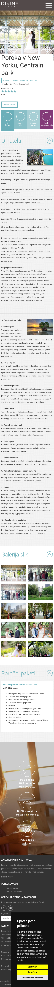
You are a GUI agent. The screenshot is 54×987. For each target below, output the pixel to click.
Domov (15, 80)
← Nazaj (6, 80)
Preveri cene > (9, 104)
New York (33, 80)
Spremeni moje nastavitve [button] (32, 978)
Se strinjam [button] (32, 967)
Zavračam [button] (32, 972)
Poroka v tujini (12, 889)
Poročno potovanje (14, 892)
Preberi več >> (7, 877)
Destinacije (24, 80)
